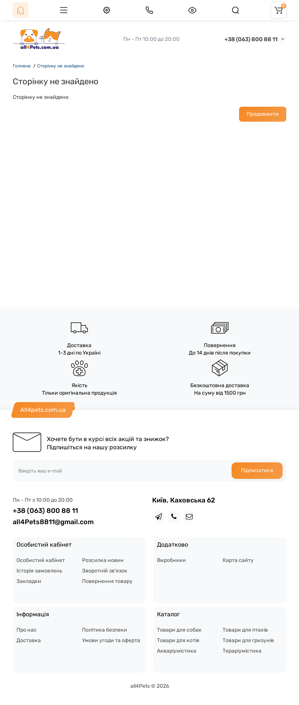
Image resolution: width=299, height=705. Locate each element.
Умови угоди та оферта (111, 640)
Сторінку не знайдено (60, 66)
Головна (22, 66)
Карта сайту (238, 560)
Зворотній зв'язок (104, 571)
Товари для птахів (245, 630)
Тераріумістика (242, 651)
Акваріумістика (176, 651)
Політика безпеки (104, 630)
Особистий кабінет (40, 560)
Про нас (26, 630)
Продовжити (263, 114)
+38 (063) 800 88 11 (251, 39)
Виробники (171, 560)
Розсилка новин (103, 560)
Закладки (28, 581)
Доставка (28, 640)
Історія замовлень (39, 571)
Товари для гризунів (248, 640)
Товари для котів (178, 640)
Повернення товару (107, 581)
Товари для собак (179, 630)
